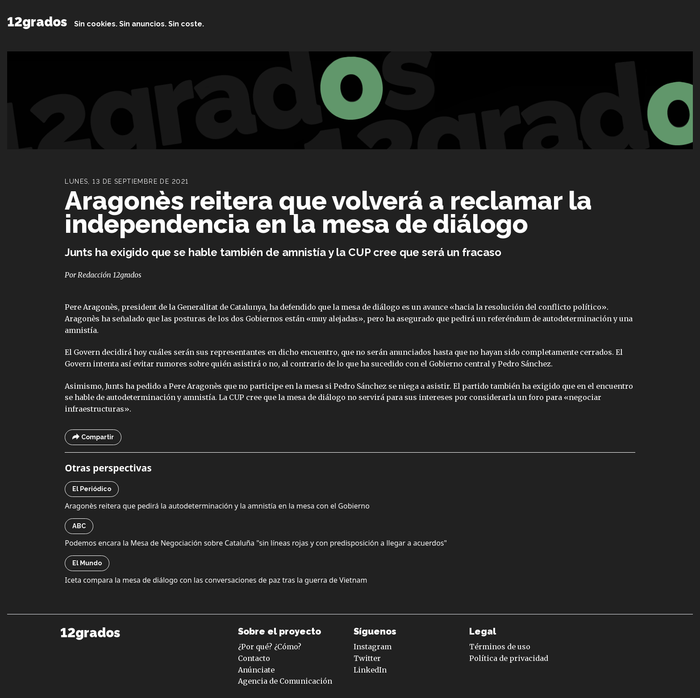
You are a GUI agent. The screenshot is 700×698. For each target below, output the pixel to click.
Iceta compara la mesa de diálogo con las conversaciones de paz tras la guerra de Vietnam (216, 580)
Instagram (373, 646)
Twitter (367, 658)
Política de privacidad (508, 658)
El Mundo (87, 563)
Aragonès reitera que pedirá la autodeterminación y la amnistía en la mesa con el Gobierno (217, 506)
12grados (37, 21)
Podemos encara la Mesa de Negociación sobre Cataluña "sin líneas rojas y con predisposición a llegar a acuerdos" (256, 543)
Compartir (93, 437)
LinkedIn (370, 669)
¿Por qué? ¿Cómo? (269, 646)
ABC (79, 526)
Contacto (254, 658)
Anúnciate (256, 669)
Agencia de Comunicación (285, 681)
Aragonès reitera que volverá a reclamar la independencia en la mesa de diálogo (328, 212)
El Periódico (91, 488)
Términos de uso (499, 646)
